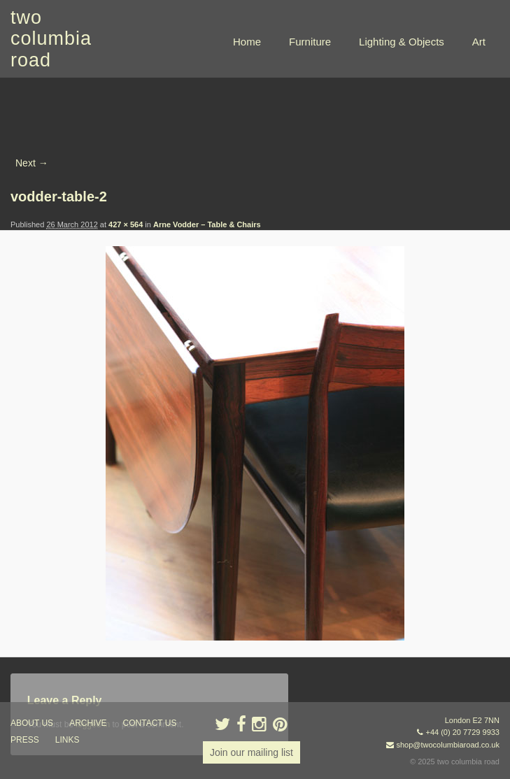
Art (479, 42)
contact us (150, 723)
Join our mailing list (251, 752)
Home (247, 42)
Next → (31, 163)
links (67, 740)
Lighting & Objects (401, 42)
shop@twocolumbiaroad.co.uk (448, 745)
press (24, 740)
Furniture (310, 42)
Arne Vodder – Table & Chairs (207, 224)
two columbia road (51, 39)
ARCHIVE (87, 723)
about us (31, 723)
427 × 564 (125, 224)
